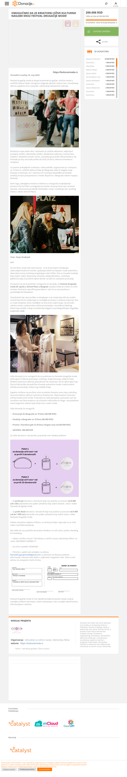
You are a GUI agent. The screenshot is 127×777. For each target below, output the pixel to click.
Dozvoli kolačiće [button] (44, 769)
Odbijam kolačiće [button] (9, 769)
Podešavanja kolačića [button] (27, 769)
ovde (22, 311)
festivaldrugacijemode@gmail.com (25, 554)
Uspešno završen (101, 31)
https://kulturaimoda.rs (65, 72)
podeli (105, 41)
